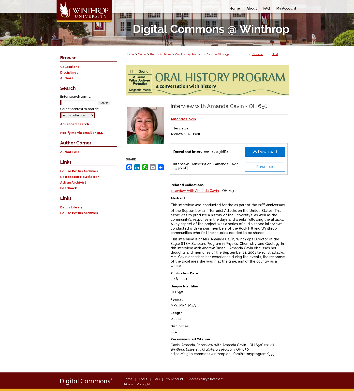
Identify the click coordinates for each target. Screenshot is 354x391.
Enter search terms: (75, 96)
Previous (257, 54)
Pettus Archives (160, 54)
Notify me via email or (81, 133)
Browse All (213, 54)
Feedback (68, 188)
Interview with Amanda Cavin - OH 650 (219, 106)
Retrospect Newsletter (79, 177)
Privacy (128, 384)
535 (227, 54)
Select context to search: (79, 109)
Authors (66, 78)
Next (275, 54)
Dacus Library (71, 207)
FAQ (156, 379)
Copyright (143, 384)
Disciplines (69, 72)
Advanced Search (74, 124)
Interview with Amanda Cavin (195, 191)
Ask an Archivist (73, 182)
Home (130, 54)
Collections (69, 67)
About (142, 379)
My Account (174, 379)
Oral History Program (189, 54)
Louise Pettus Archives (79, 171)
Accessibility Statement (206, 379)
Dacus (142, 54)
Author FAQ (69, 152)
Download (265, 151)
